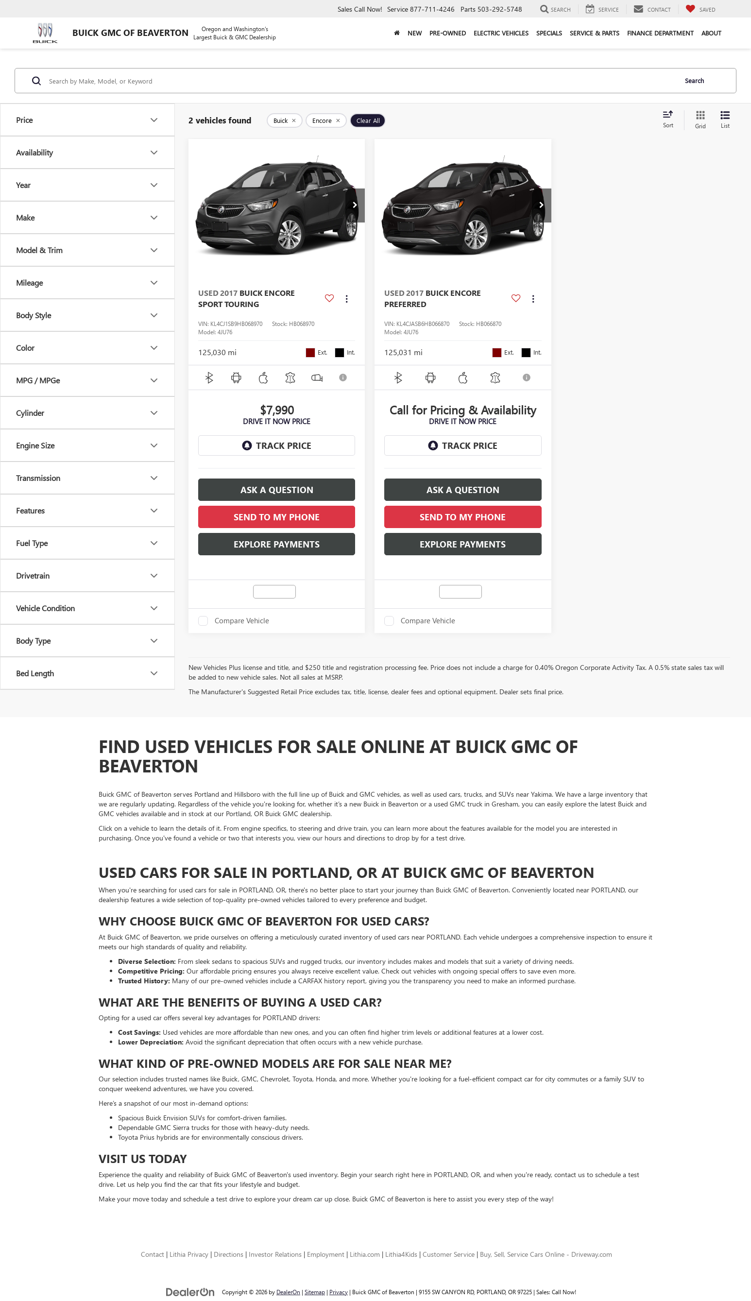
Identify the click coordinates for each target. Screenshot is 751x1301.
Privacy (338, 1292)
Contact (152, 1254)
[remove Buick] (285, 120)
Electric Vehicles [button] (501, 33)
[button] (355, 205)
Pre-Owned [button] (447, 33)
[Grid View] (698, 120)
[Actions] (346, 298)
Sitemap (315, 1292)
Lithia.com (365, 1254)
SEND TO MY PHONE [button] (277, 517)
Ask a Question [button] (276, 490)
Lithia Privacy (189, 1254)
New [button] (415, 33)
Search (694, 80)
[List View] (725, 120)
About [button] (711, 33)
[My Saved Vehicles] (700, 9)
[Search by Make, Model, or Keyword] (361, 80)
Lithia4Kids (401, 1254)
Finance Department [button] (660, 33)
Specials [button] (549, 33)
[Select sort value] (671, 120)
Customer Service (449, 1254)
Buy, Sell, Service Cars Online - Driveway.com (546, 1254)
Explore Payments (277, 544)
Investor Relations (275, 1254)
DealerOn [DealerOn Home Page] (288, 1292)
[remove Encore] (326, 120)
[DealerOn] (190, 1291)
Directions (228, 1254)
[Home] (397, 33)
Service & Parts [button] (594, 33)
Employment (325, 1254)
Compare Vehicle (242, 621)
